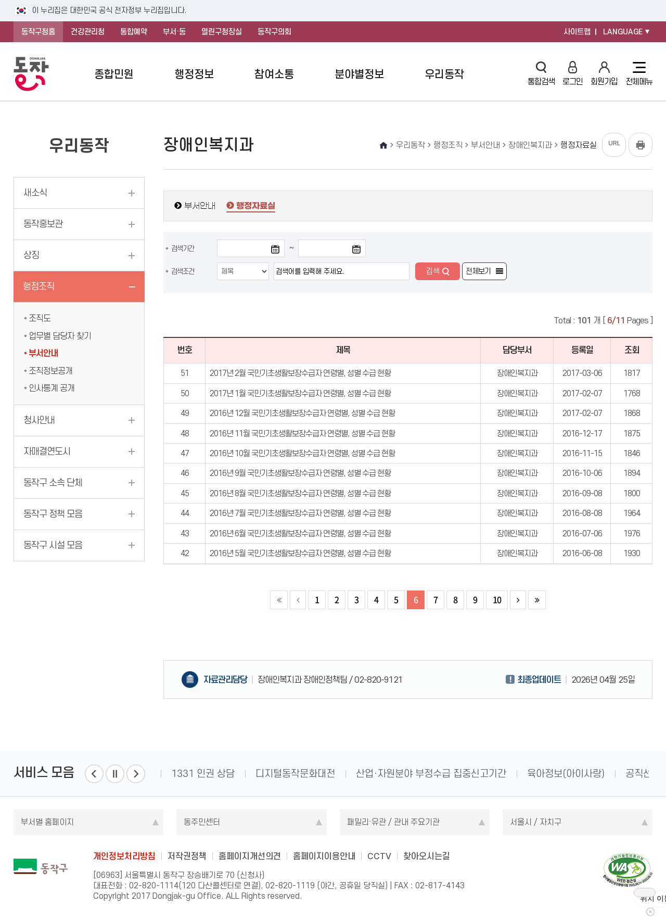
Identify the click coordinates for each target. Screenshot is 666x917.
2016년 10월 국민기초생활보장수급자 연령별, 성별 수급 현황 (302, 453)
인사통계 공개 (51, 388)
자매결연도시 (46, 451)
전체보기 (478, 271)
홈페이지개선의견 (250, 856)
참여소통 (274, 74)
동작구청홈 (38, 31)
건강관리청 (88, 31)
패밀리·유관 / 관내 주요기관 (393, 822)
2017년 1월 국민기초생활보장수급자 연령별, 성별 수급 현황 (300, 393)
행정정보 (194, 74)
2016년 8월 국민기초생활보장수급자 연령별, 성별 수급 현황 (300, 493)
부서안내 (43, 353)
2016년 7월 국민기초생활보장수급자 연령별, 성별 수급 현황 (300, 513)
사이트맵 (577, 31)
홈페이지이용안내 (324, 856)
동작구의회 (274, 31)
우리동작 (444, 74)
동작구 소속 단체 (52, 482)
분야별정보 (359, 74)
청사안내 (39, 420)
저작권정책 (187, 856)
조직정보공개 (50, 371)
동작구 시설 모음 (52, 545)
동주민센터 (202, 822)
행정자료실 (255, 206)
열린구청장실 (221, 31)
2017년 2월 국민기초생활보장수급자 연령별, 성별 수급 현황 (300, 373)
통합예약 (133, 31)
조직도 (39, 318)
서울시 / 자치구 (535, 822)
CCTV (379, 856)
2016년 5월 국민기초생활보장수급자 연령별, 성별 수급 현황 (300, 553)
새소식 (35, 192)
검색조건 (182, 271)
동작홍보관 (42, 224)
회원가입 (604, 73)
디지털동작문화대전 (295, 774)
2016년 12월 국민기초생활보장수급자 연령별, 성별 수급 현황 (302, 413)
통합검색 (541, 73)
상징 (31, 255)
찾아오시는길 (426, 856)
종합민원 (114, 74)
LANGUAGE (623, 31)
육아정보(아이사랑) (566, 774)
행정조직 (38, 286)
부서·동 (174, 31)
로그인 (572, 73)
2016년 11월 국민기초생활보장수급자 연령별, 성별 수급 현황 (302, 433)
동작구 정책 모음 (52, 514)
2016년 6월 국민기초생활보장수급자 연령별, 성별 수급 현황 (300, 533)
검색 (433, 271)
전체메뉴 (638, 74)
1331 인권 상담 (203, 774)
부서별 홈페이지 (47, 822)
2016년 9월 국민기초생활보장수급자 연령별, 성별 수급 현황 (300, 473)
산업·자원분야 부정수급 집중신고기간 (431, 774)
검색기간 (182, 248)
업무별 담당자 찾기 (60, 336)
